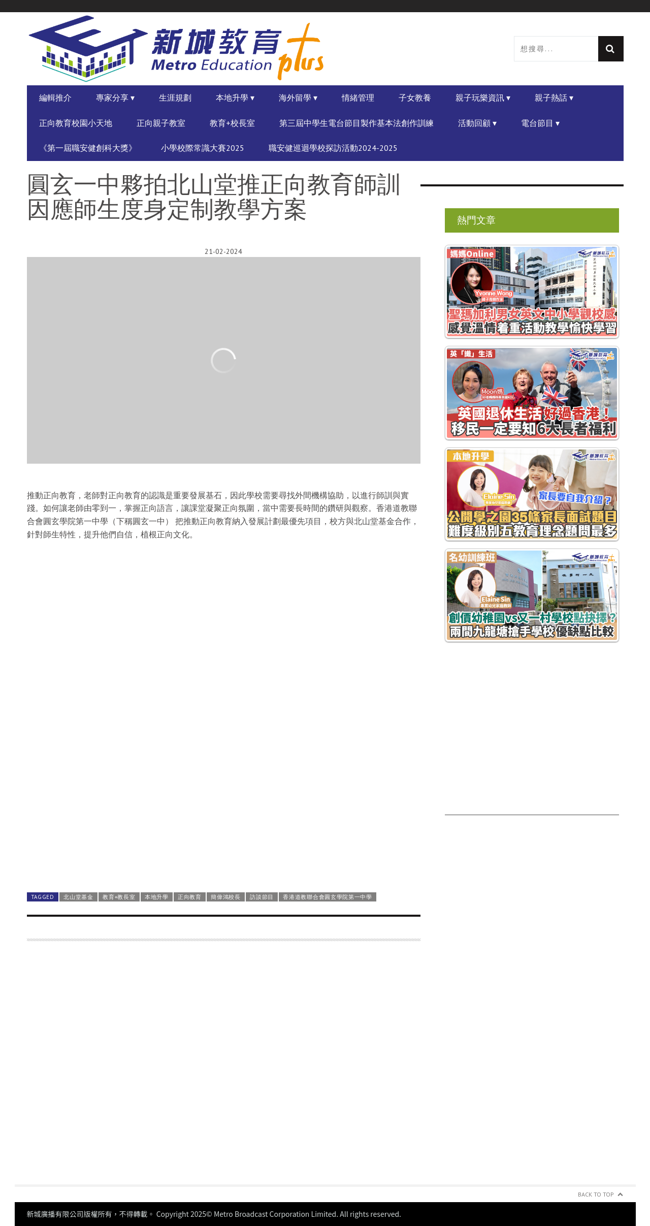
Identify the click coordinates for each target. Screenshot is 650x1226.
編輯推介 (55, 97)
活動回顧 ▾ (477, 123)
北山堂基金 (78, 896)
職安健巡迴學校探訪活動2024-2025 (333, 148)
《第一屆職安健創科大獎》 (88, 148)
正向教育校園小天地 (75, 123)
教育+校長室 (232, 123)
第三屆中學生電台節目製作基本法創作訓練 (356, 123)
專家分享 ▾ (115, 97)
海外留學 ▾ (298, 97)
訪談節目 (262, 896)
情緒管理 (358, 97)
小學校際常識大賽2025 (202, 148)
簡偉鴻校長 (225, 896)
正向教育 (190, 896)
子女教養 (415, 97)
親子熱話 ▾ (554, 97)
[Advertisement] (223, 1069)
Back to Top (596, 1194)
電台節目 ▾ (540, 123)
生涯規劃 (175, 97)
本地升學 (157, 896)
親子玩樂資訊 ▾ (483, 97)
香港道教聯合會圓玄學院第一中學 (327, 896)
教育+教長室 (119, 896)
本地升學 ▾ (235, 97)
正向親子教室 (161, 123)
